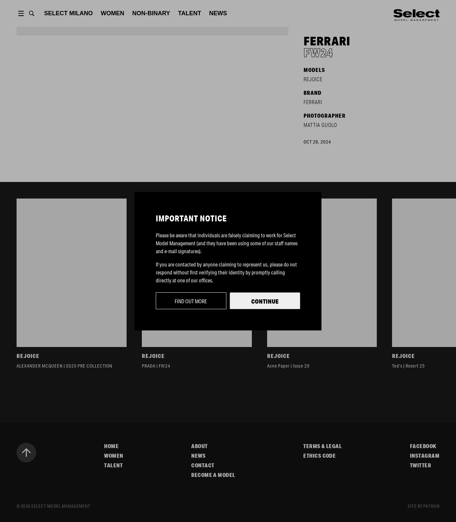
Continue (265, 301)
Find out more (191, 301)
